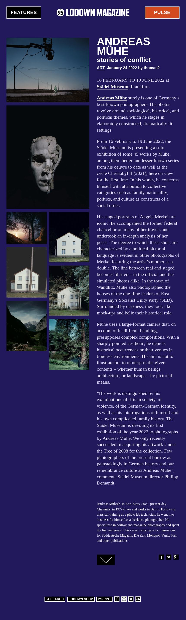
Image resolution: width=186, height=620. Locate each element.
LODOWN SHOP (81, 599)
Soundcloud (138, 599)
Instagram (124, 599)
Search (55, 599)
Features (24, 12)
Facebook (161, 557)
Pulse (162, 12)
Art (101, 68)
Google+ (175, 557)
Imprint (104, 599)
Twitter (168, 557)
